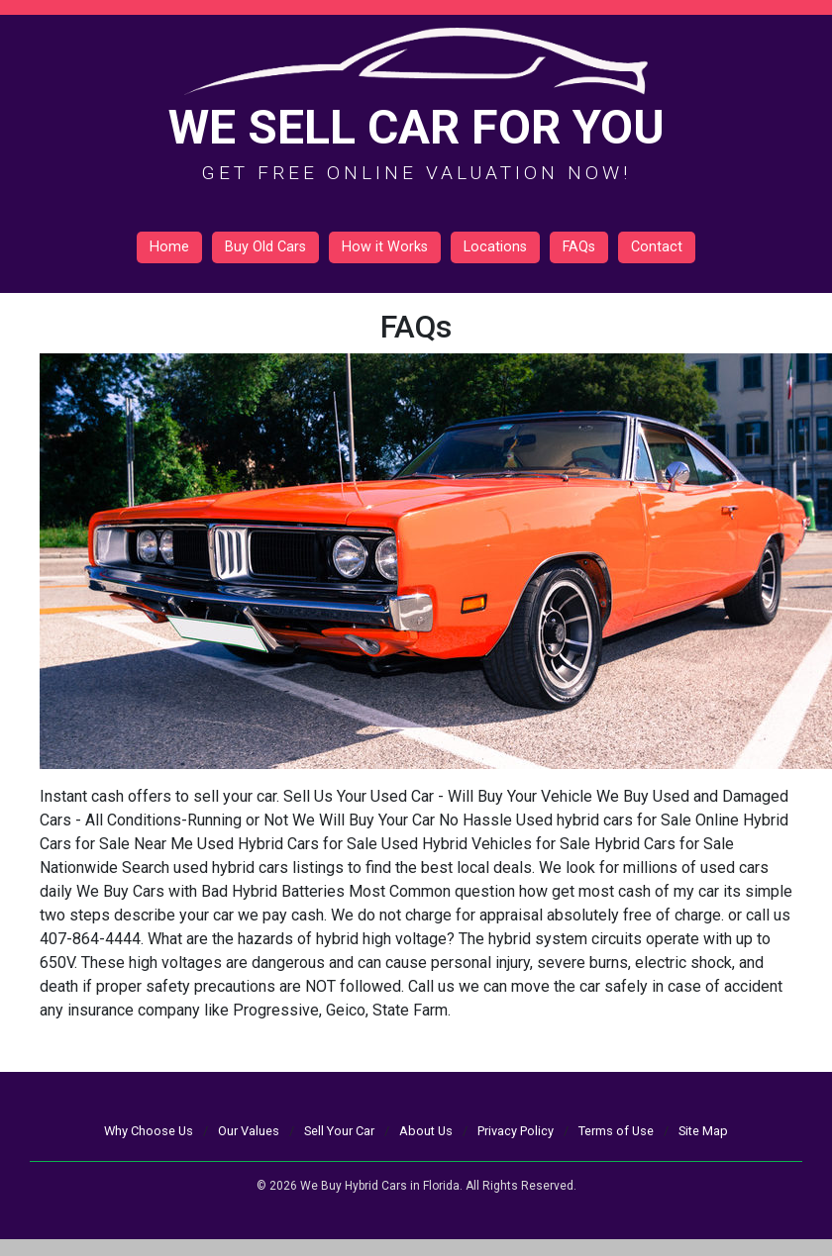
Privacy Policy (515, 1130)
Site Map (703, 1130)
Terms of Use (616, 1130)
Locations (495, 247)
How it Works (385, 247)
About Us (426, 1130)
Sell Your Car (339, 1130)
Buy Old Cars (265, 247)
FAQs (579, 247)
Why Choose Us (148, 1130)
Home (169, 247)
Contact (656, 247)
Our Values (248, 1130)
